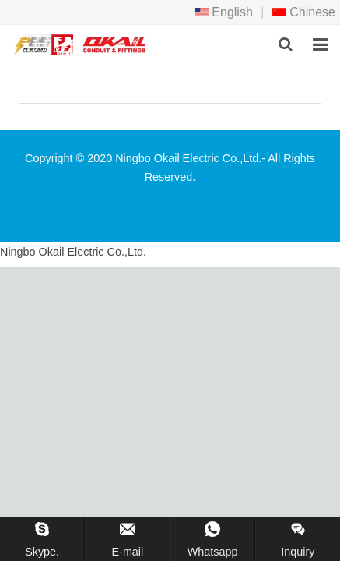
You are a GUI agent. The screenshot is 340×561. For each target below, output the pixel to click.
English (224, 12)
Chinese (303, 12)
